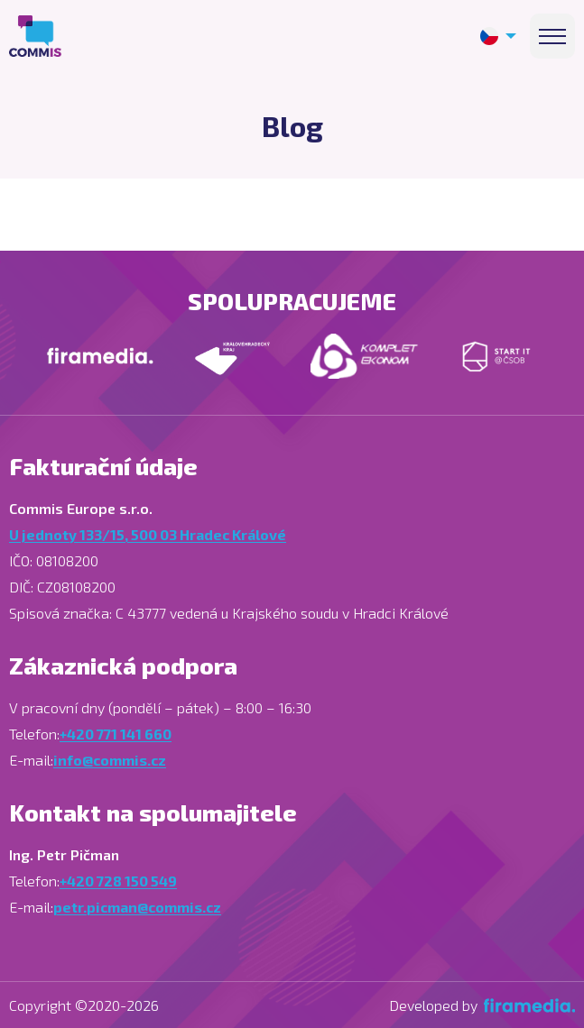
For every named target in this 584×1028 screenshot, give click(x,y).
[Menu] (552, 36)
